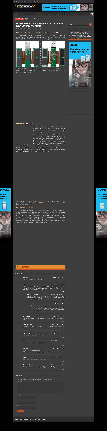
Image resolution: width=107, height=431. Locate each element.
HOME (16, 13)
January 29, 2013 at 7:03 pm (57, 244)
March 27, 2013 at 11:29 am (57, 308)
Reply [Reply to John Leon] (62, 258)
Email (19, 367)
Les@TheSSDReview (33, 261)
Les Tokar (20, 28)
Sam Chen (26, 244)
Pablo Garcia (26, 300)
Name (19, 362)
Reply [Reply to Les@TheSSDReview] (62, 268)
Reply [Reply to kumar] (62, 328)
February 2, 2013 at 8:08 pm (57, 291)
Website (19, 372)
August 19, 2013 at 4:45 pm (58, 315)
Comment (20, 348)
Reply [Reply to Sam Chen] (62, 248)
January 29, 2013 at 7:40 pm (57, 283)
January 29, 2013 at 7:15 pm (57, 252)
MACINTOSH (68, 13)
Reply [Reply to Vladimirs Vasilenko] (62, 336)
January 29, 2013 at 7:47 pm (57, 261)
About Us (36, 1)
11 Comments (39, 28)
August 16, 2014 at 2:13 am (58, 324)
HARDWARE (48, 13)
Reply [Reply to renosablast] (62, 288)
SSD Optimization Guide (31, 19)
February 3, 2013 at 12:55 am (57, 300)
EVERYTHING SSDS (32, 13)
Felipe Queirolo (27, 292)
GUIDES (41, 13)
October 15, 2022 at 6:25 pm (57, 332)
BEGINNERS (22, 13)
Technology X (30, 1)
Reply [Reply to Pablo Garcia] (62, 304)
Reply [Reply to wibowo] (62, 312)
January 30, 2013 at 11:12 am (57, 271)
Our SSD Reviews (78, 13)
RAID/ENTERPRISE (58, 13)
